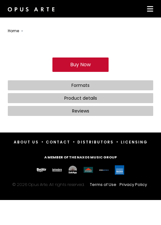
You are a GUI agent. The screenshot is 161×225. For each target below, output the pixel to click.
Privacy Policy (133, 185)
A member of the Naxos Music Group (80, 157)
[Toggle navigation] (149, 8)
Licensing (134, 142)
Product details (80, 98)
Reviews (80, 111)
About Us (26, 142)
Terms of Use (103, 185)
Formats (80, 85)
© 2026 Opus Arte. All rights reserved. (80, 185)
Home (13, 30)
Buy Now (80, 64)
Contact (58, 142)
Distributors (95, 142)
